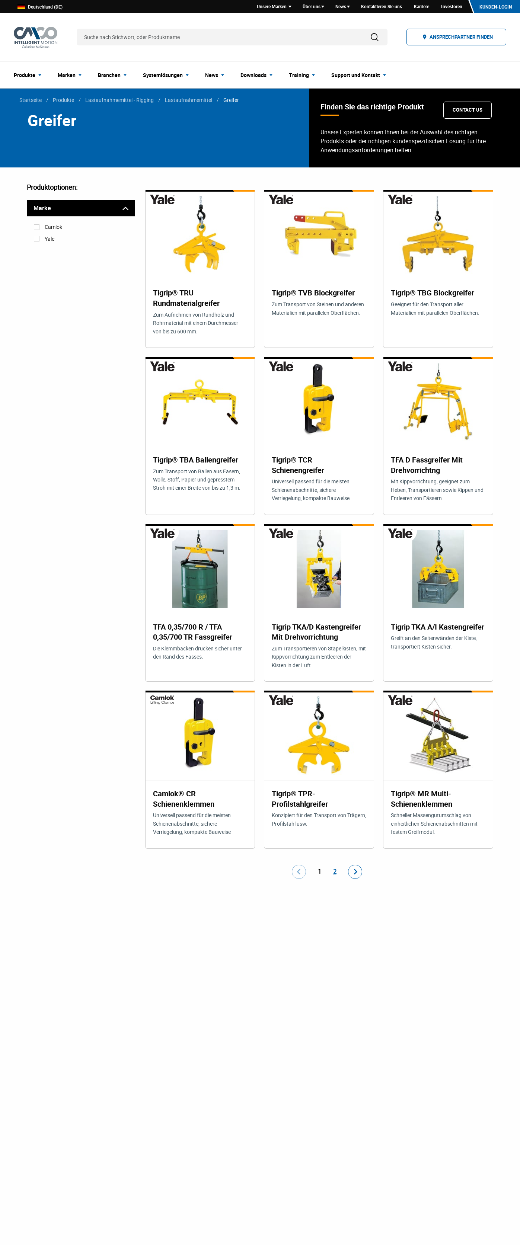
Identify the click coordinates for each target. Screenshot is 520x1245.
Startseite (30, 101)
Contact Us (467, 111)
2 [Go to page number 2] (334, 874)
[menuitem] (30, 76)
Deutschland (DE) (40, 7)
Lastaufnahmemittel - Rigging (119, 101)
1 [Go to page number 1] (319, 874)
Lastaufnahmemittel (188, 101)
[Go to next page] (355, 874)
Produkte (63, 101)
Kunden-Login (495, 7)
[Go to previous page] (299, 874)
